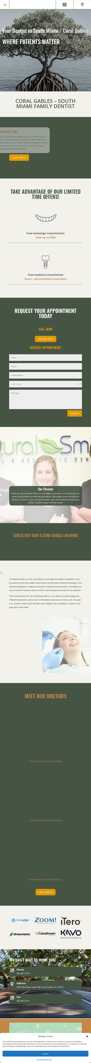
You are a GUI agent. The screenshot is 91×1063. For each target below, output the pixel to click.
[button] (87, 1036)
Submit (74, 413)
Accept (45, 1053)
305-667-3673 (46, 339)
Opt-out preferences (44, 1059)
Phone (20, 969)
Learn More (19, 157)
